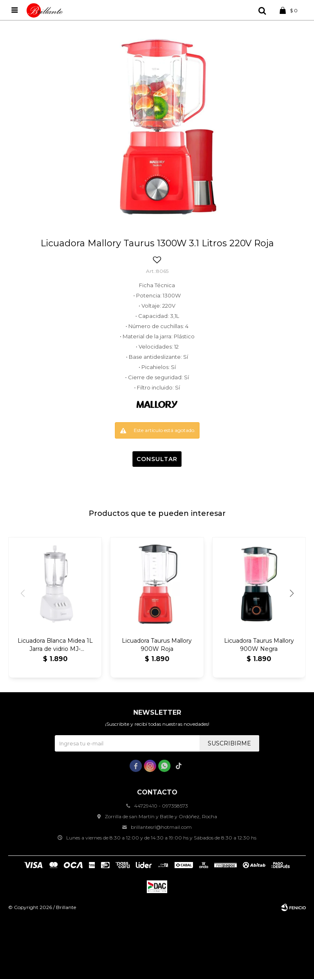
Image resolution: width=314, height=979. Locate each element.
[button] (291, 593)
